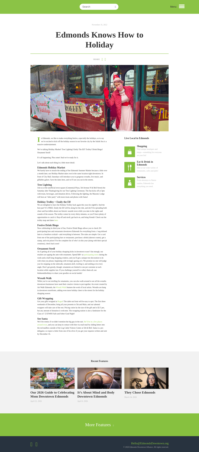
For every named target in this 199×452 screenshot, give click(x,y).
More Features (99, 424)
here (56, 220)
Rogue (60, 301)
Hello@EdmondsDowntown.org (150, 443)
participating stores (91, 255)
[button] (177, 7)
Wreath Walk (61, 287)
